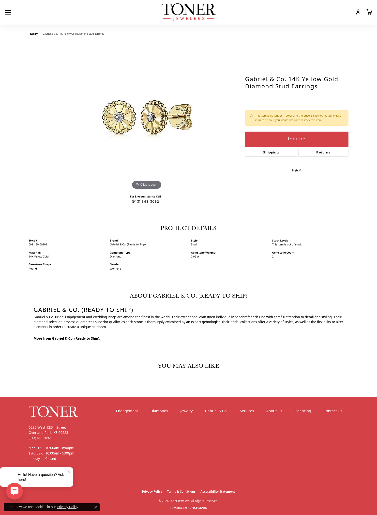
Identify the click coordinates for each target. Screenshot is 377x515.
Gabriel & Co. (216, 410)
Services (247, 410)
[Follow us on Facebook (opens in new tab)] (34, 477)
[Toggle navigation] (9, 12)
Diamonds (159, 410)
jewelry (33, 33)
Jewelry (186, 410)
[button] (347, 12)
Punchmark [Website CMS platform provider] (197, 508)
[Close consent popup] (95, 507)
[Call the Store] (40, 438)
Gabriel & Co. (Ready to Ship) (128, 244)
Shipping (271, 152)
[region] (147, 117)
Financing (302, 410)
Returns (323, 152)
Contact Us (332, 410)
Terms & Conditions (181, 491)
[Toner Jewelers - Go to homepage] (189, 12)
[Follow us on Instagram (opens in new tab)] (46, 477)
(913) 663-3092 (145, 201)
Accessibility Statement (217, 491)
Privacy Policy (152, 491)
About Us (274, 410)
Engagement (127, 410)
